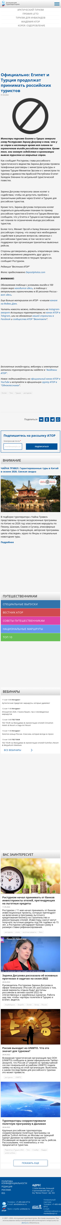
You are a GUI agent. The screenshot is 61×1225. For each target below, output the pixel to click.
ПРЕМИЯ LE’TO (30, 13)
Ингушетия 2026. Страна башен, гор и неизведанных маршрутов (25, 713)
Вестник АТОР (13, 612)
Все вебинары (12, 750)
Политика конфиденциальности (14, 1182)
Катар (37, 1005)
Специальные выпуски (20, 604)
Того (11, 393)
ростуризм (28, 393)
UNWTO (18, 1077)
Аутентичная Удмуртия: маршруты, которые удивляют (26, 703)
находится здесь (23, 288)
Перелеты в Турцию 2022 (14, 1150)
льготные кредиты (29, 932)
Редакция (7, 1186)
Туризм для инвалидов (30, 17)
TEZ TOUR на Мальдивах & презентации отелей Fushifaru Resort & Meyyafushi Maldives (30, 744)
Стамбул (35, 1150)
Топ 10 (7, 637)
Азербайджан (10, 1005)
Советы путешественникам (24, 620)
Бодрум (44, 1150)
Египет (4, 393)
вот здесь (6, 294)
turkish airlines (10, 1153)
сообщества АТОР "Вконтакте (30, 319)
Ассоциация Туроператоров (12, 3)
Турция (18, 393)
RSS (3, 1193)
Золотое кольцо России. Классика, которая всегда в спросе (28, 734)
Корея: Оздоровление (31, 25)
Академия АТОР (30, 21)
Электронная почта (12, 441)
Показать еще (30, 1163)
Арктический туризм (30, 9)
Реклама (6, 1189)
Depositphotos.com (35, 272)
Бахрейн (21, 1005)
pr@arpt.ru (25, 1209)
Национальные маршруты (23, 629)
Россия (44, 1005)
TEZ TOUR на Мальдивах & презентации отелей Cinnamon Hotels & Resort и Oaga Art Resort (27, 724)
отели (17, 932)
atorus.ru (25, 1223)
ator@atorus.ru (20, 1204)
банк (41, 932)
